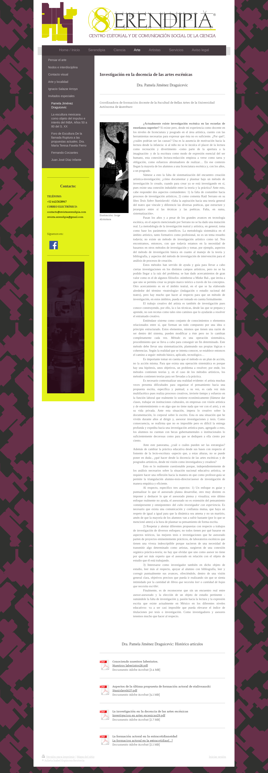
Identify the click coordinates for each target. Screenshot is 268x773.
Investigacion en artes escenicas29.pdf (138, 715)
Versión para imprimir (58, 757)
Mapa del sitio (85, 757)
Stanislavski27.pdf (124, 690)
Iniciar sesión (217, 757)
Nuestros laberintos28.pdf (130, 665)
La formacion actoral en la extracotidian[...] (142, 740)
